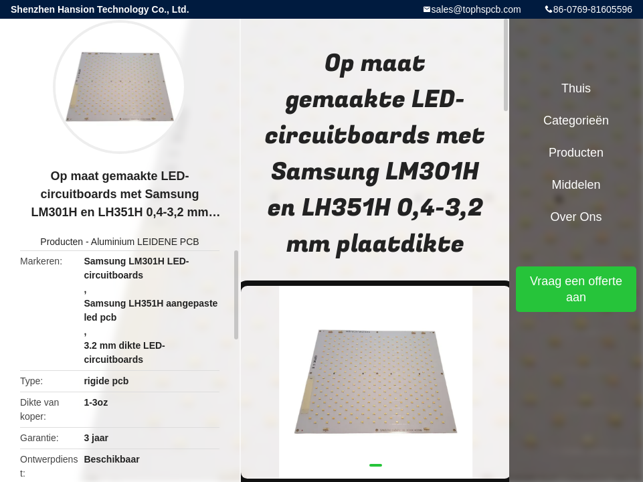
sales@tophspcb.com (476, 9)
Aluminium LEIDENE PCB (145, 241)
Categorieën (576, 120)
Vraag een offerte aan (576, 289)
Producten (61, 241)
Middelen (575, 184)
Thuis (576, 88)
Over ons (576, 217)
